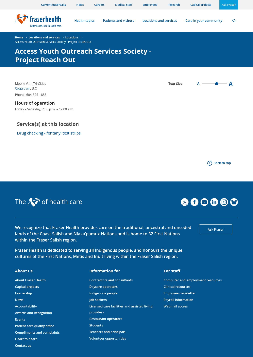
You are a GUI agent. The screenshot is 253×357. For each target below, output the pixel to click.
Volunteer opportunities (107, 338)
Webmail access (176, 306)
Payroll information (178, 300)
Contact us (23, 345)
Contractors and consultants (111, 280)
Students (96, 325)
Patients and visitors (118, 20)
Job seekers (98, 300)
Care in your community (203, 20)
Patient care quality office (34, 326)
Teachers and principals (107, 332)
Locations (71, 37)
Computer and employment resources (193, 280)
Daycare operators (103, 286)
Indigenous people (103, 293)
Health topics (84, 20)
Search (234, 20)
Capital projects (200, 5)
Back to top (222, 163)
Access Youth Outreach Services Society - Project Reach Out (53, 42)
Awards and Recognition (33, 313)
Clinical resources (177, 286)
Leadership (23, 293)
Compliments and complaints (37, 332)
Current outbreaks (53, 5)
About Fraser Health (30, 280)
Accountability (26, 306)
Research (174, 5)
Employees (150, 5)
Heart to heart (26, 339)
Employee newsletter (180, 293)
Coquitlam (22, 88)
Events (20, 319)
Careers (99, 5)
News (80, 5)
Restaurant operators (105, 319)
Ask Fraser (229, 5)
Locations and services (160, 20)
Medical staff (123, 5)
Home (19, 37)
